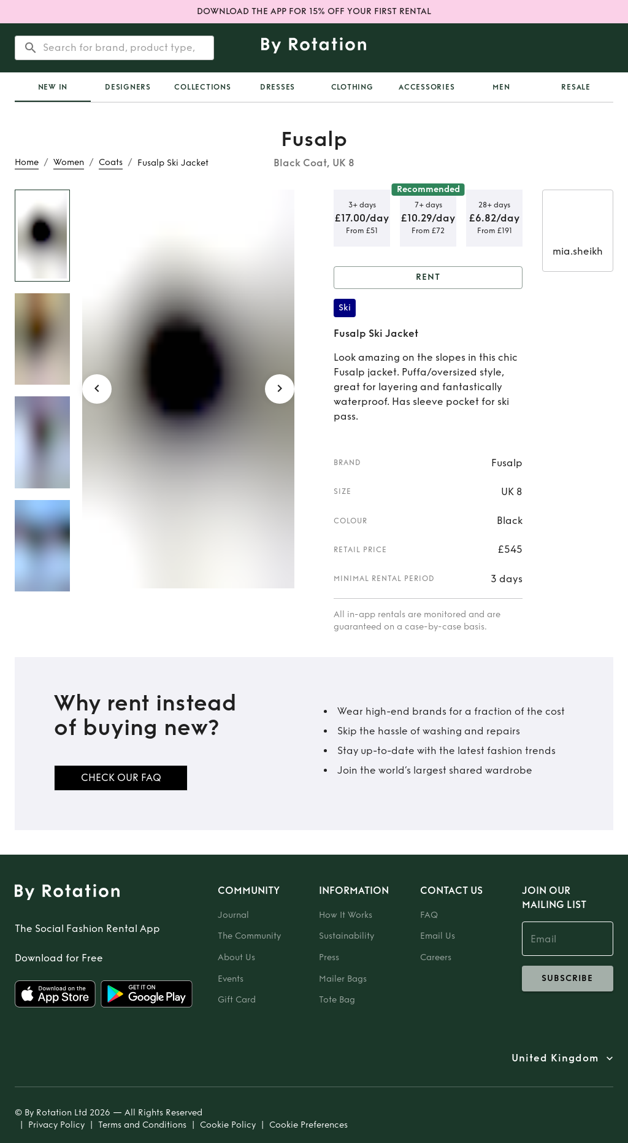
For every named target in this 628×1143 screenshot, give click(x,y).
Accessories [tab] (426, 87)
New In (53, 87)
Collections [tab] (202, 87)
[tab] (53, 87)
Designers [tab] (128, 87)
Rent (428, 277)
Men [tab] (501, 87)
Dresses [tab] (277, 87)
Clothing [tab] (352, 87)
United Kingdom (555, 1058)
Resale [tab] (576, 87)
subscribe (567, 978)
